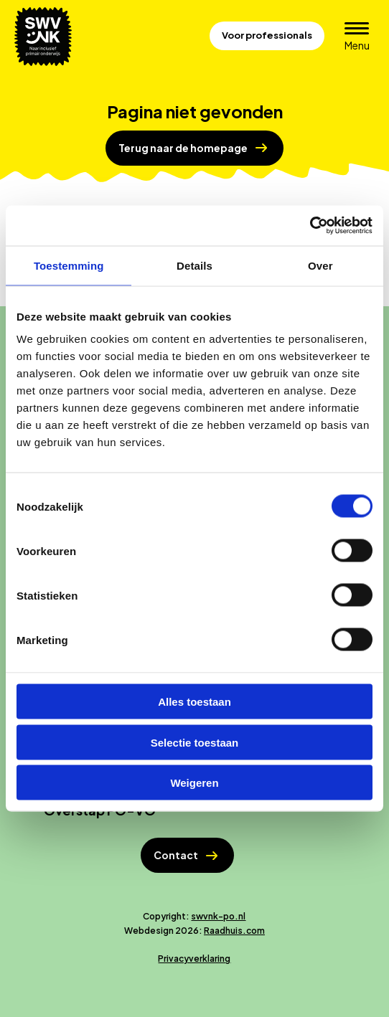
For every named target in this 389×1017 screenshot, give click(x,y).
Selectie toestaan (195, 742)
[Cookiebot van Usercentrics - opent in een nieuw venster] (309, 226)
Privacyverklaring (194, 958)
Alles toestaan (194, 702)
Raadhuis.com (234, 930)
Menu (362, 45)
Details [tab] (194, 265)
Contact (176, 854)
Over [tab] (320, 265)
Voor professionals (267, 35)
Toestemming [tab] (69, 265)
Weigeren (194, 783)
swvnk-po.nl (218, 916)
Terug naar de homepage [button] (183, 147)
